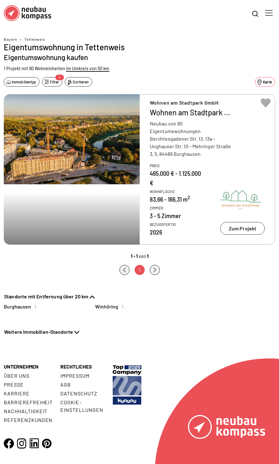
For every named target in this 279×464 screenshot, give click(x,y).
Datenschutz (78, 393)
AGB (65, 385)
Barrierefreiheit (28, 402)
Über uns (16, 376)
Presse (14, 385)
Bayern (10, 39)
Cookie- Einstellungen (81, 406)
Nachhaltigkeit (25, 411)
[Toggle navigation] (269, 13)
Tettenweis (34, 39)
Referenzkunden (28, 420)
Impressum (74, 376)
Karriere (17, 393)
